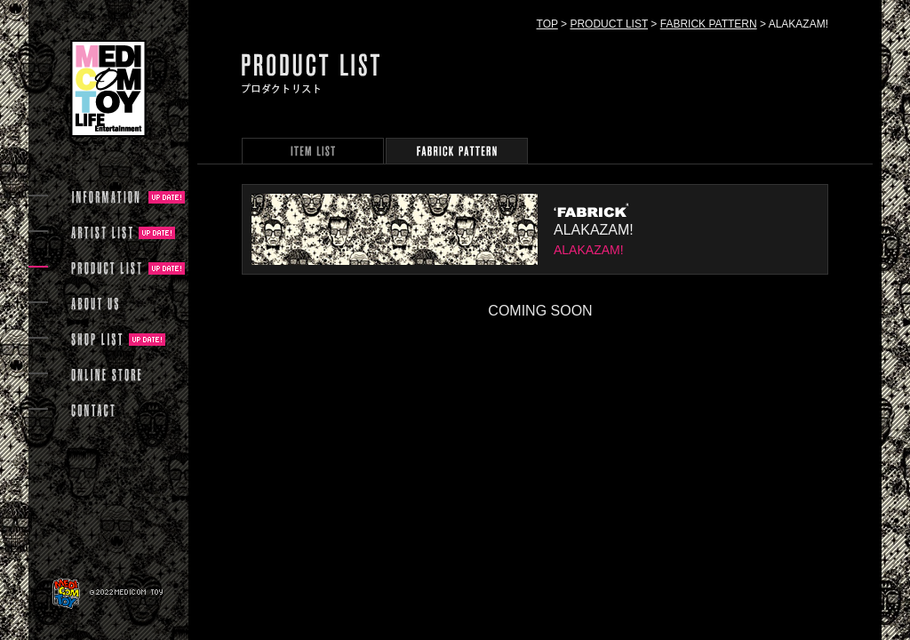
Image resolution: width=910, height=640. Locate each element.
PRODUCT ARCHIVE (313, 151)
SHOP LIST (97, 339)
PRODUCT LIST (609, 24)
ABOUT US (94, 304)
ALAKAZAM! (594, 229)
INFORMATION (106, 197)
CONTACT (93, 410)
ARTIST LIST (101, 233)
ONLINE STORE (106, 375)
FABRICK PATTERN (708, 24)
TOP (547, 24)
